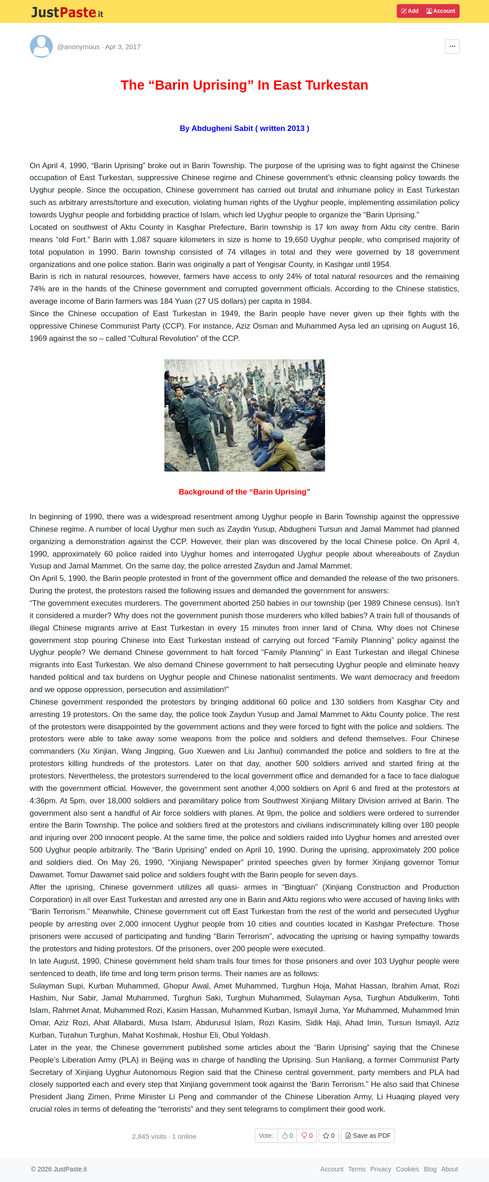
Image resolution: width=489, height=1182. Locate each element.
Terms (356, 1169)
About (449, 1169)
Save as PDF (368, 1135)
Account (441, 11)
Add (409, 11)
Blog (430, 1169)
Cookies (407, 1169)
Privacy (380, 1169)
